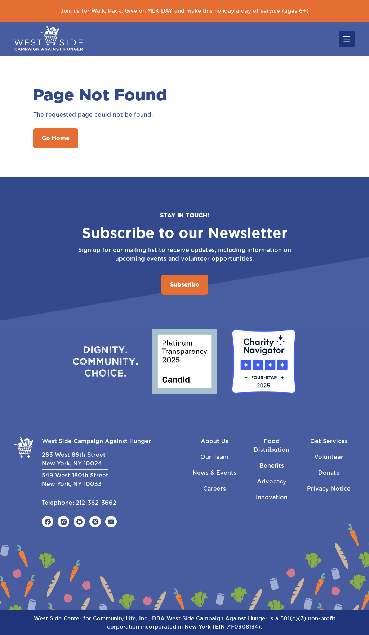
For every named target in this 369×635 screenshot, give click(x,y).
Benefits (271, 465)
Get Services (329, 441)
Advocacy (271, 481)
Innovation (272, 497)
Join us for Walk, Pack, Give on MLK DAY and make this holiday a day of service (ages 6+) (185, 11)
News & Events (214, 472)
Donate (329, 472)
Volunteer (328, 457)
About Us (214, 441)
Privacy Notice (329, 488)
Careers (214, 488)
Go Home (56, 138)
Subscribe (184, 284)
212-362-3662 (96, 502)
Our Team (214, 457)
